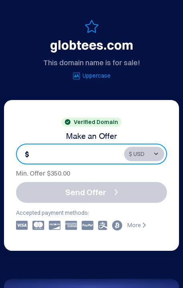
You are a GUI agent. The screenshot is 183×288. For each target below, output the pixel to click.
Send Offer (91, 192)
